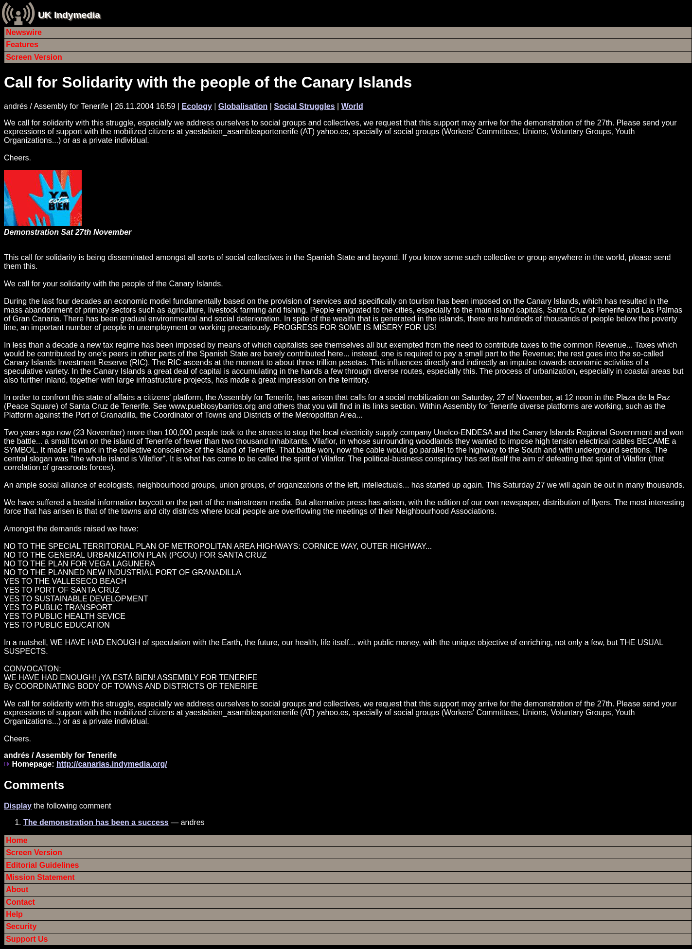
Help (14, 914)
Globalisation (242, 106)
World (352, 106)
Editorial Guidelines (42, 865)
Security (21, 926)
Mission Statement (40, 877)
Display (18, 806)
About (17, 889)
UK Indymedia (69, 15)
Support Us (27, 939)
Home (16, 840)
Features (22, 44)
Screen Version (34, 57)
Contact (20, 902)
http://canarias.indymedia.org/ (111, 764)
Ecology (197, 106)
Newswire (24, 32)
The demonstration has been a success (96, 822)
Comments (34, 784)
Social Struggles (304, 106)
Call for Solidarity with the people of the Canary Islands (208, 82)
